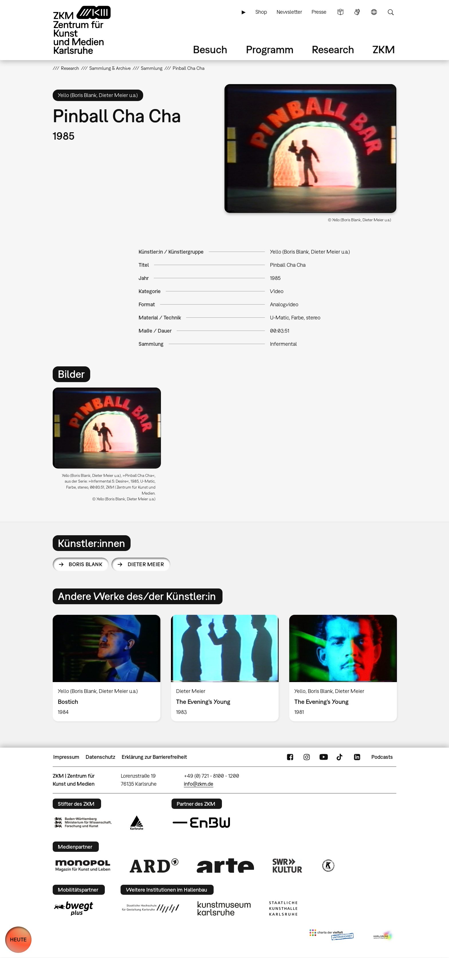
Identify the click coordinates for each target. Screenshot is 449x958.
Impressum (66, 757)
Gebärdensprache (357, 12)
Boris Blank (85, 564)
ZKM (384, 49)
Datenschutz (100, 757)
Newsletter (289, 12)
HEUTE (18, 940)
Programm (270, 49)
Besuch (210, 49)
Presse (319, 12)
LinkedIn (357, 757)
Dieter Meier (146, 564)
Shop (261, 12)
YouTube (323, 757)
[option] (109, 447)
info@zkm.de (198, 784)
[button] (310, 148)
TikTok (340, 757)
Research (333, 49)
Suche (390, 12)
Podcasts (382, 757)
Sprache (374, 12)
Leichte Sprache (340, 12)
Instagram (306, 757)
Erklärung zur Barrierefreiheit (154, 757)
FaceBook (290, 757)
